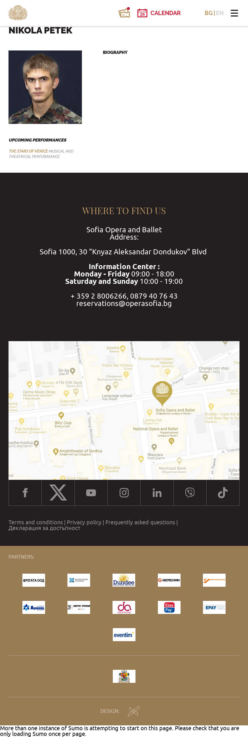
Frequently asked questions (140, 522)
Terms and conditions (36, 522)
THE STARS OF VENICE (28, 151)
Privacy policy (84, 522)
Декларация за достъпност (44, 528)
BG (209, 13)
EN (220, 13)
